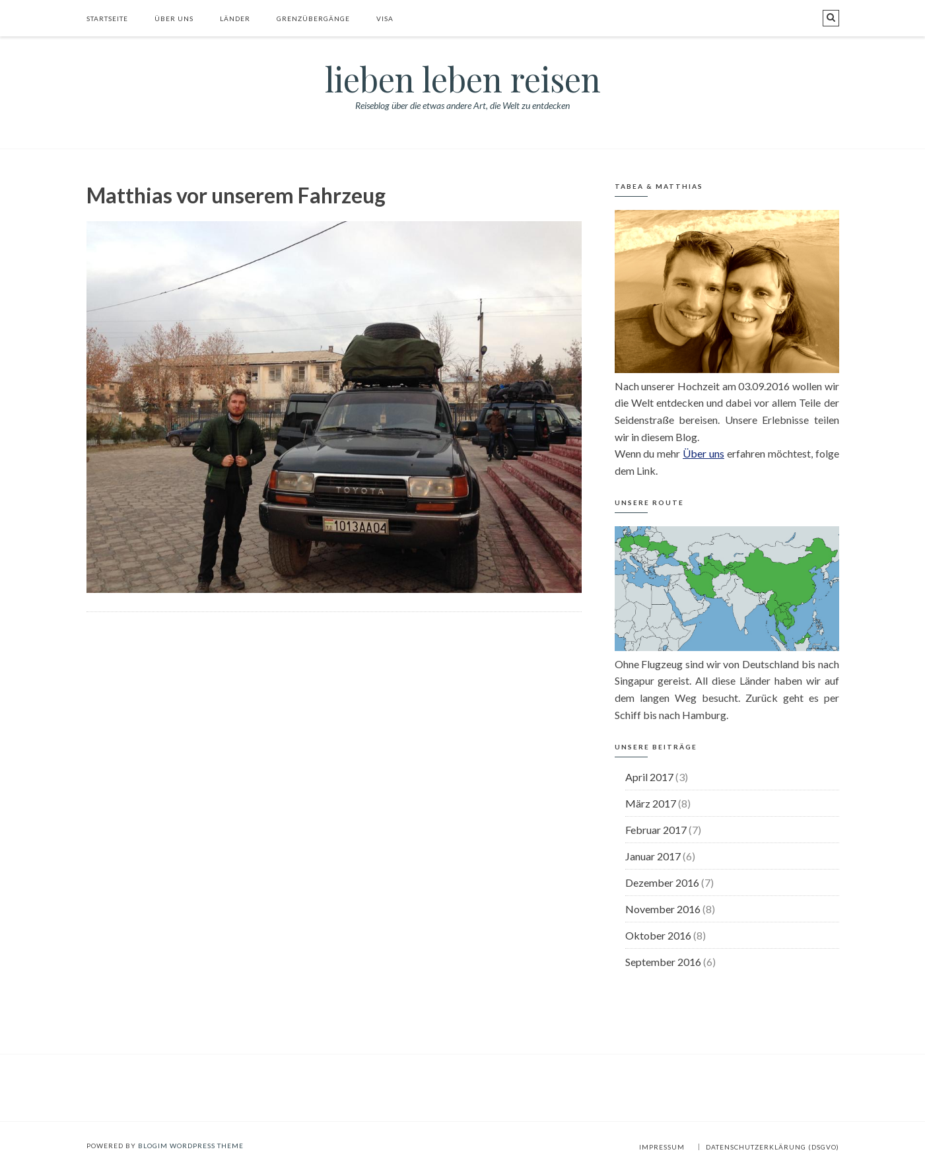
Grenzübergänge (313, 18)
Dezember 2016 (662, 882)
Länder (235, 18)
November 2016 (663, 909)
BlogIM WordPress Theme (191, 1146)
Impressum (662, 1147)
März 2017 (650, 803)
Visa (385, 18)
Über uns (173, 18)
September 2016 (663, 961)
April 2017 (649, 777)
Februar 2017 (656, 829)
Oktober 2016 (658, 935)
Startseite (107, 18)
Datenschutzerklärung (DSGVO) (772, 1147)
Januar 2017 (653, 856)
